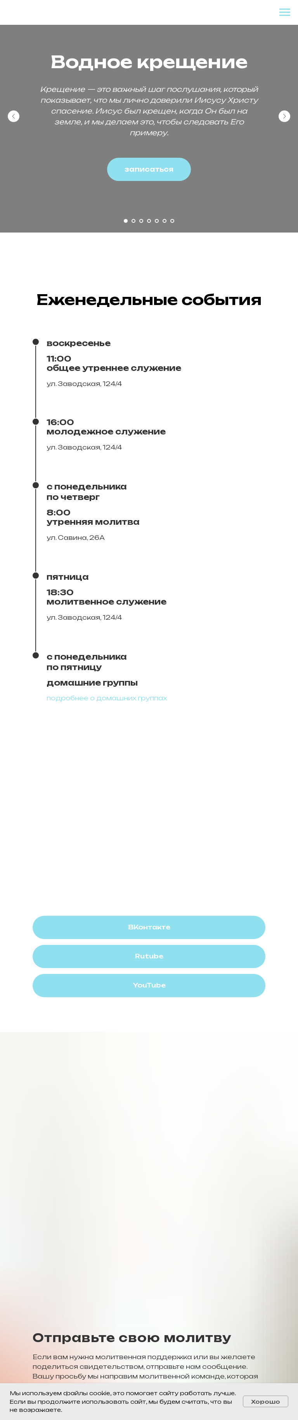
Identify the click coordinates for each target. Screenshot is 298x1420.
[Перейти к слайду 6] (164, 221)
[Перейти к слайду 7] (172, 221)
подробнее (67, 698)
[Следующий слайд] (284, 116)
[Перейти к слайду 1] (126, 221)
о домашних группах (128, 698)
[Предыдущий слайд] (13, 116)
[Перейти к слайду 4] (149, 221)
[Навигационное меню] (284, 12)
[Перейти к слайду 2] (133, 221)
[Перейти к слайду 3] (141, 221)
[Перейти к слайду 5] (157, 221)
